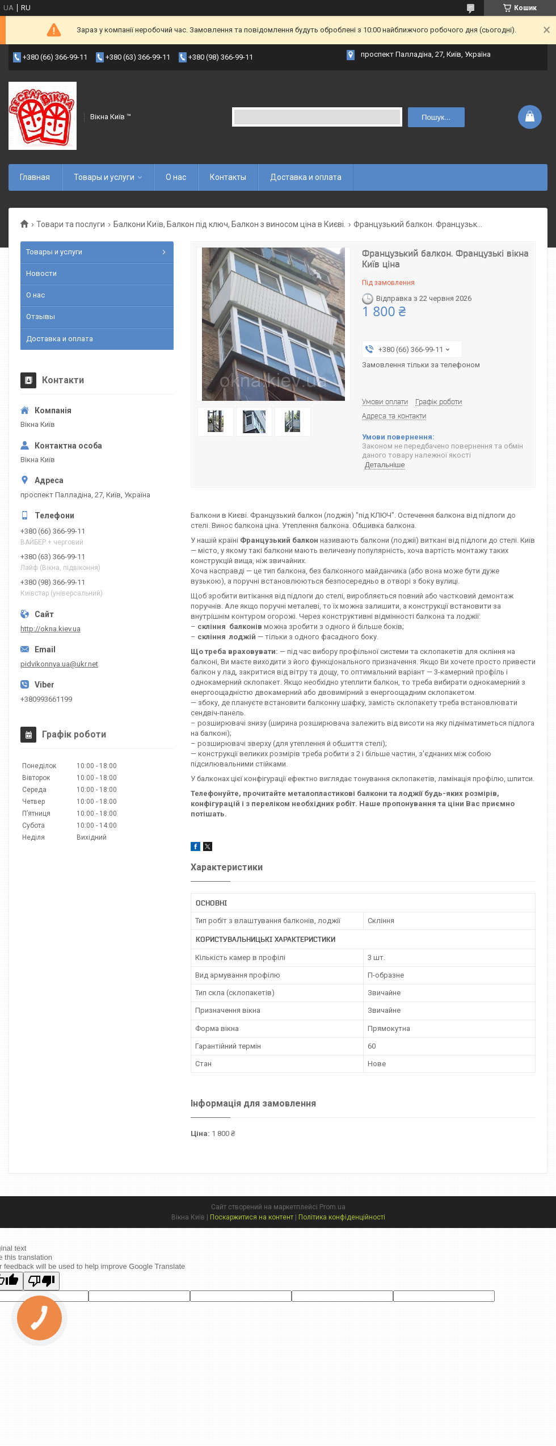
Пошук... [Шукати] (436, 117)
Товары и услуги (104, 177)
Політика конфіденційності (341, 1217)
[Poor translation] (41, 1281)
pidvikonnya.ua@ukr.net (59, 664)
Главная (35, 177)
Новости (41, 273)
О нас (176, 177)
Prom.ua (332, 1207)
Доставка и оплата (306, 177)
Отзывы (40, 316)
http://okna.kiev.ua (50, 628)
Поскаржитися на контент (251, 1217)
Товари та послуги (70, 224)
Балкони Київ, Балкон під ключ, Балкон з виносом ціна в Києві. (229, 224)
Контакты (228, 177)
